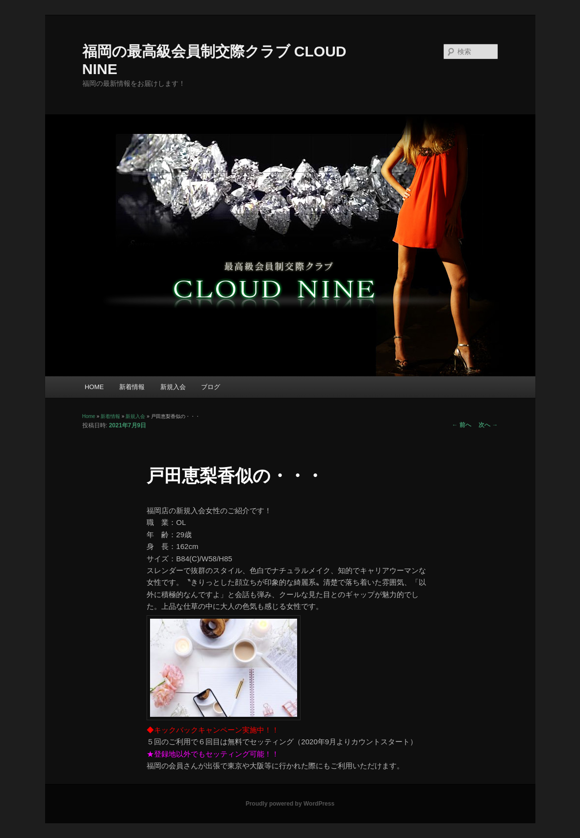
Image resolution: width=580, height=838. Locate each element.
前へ (461, 424)
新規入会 (173, 387)
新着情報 (132, 387)
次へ (488, 424)
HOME (94, 387)
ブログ (210, 387)
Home (89, 416)
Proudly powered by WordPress (290, 803)
